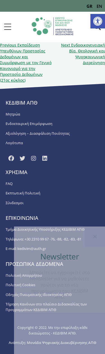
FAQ (9, 183)
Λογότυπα (14, 142)
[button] (97, 21)
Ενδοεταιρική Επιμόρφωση (29, 123)
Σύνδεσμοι (15, 202)
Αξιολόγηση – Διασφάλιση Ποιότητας (38, 133)
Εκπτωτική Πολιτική (23, 193)
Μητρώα (13, 114)
